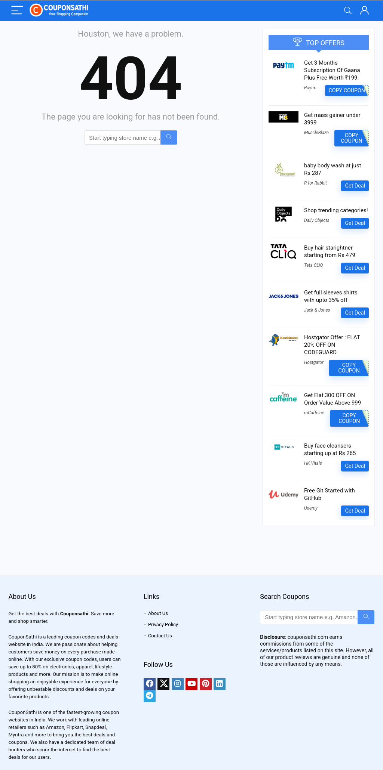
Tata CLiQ (313, 265)
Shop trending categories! (336, 210)
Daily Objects (317, 220)
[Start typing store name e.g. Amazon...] (168, 137)
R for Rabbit (315, 183)
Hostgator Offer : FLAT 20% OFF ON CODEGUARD (332, 345)
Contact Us (160, 635)
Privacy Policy (163, 624)
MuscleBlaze (316, 132)
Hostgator (314, 362)
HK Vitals (313, 463)
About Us (158, 613)
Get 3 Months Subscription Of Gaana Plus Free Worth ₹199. (332, 70)
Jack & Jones (317, 310)
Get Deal (355, 186)
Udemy (311, 508)
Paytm (310, 87)
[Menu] (17, 11)
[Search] (348, 11)
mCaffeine (314, 412)
